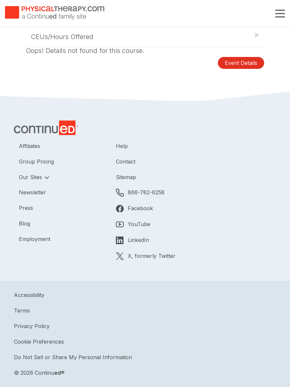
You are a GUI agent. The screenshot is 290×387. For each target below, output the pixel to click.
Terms (22, 310)
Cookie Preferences (39, 341)
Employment (34, 239)
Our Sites (31, 177)
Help (122, 146)
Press (26, 208)
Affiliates (29, 146)
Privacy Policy (32, 326)
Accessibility (29, 295)
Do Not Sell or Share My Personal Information (73, 357)
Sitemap (126, 177)
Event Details (241, 63)
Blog (24, 223)
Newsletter (32, 192)
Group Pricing (36, 161)
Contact (125, 161)
